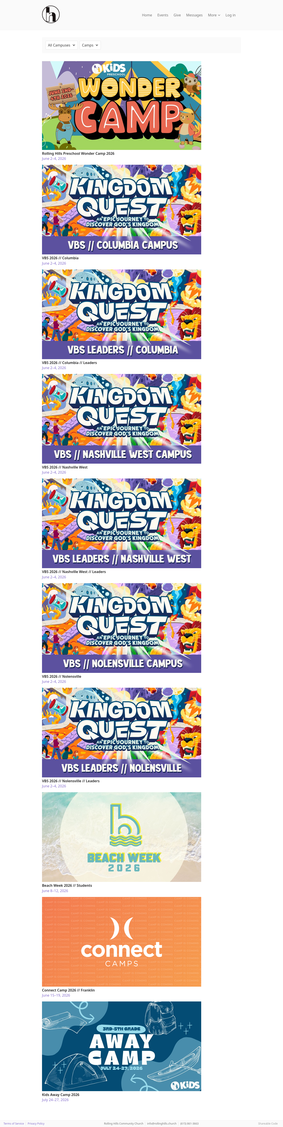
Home (147, 15)
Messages (194, 15)
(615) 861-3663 (189, 1123)
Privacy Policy (36, 1123)
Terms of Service (14, 1123)
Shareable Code (268, 1123)
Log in (231, 15)
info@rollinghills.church (161, 1123)
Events (162, 15)
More (214, 15)
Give (177, 15)
